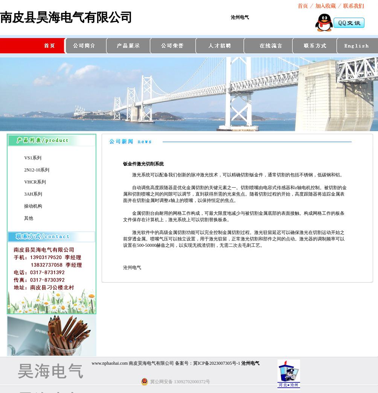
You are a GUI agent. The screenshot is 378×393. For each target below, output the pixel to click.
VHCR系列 (35, 182)
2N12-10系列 (36, 170)
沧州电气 (240, 17)
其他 (28, 218)
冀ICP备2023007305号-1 (216, 363)
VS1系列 (32, 158)
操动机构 (33, 206)
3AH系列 (33, 194)
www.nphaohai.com (109, 363)
